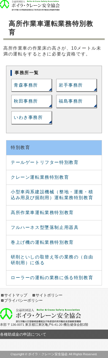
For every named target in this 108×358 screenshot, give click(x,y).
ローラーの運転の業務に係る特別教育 (52, 277)
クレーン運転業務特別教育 (40, 177)
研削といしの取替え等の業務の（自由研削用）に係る (52, 260)
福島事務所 (71, 101)
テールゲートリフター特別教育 (45, 162)
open (90, 6)
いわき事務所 (28, 117)
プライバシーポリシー (23, 300)
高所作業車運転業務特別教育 (42, 212)
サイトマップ (15, 295)
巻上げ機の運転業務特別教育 (42, 242)
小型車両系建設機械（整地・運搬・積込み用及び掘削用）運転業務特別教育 (52, 194)
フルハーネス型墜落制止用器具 (45, 227)
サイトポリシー (49, 295)
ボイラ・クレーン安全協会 (30, 3)
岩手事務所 (71, 85)
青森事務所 (26, 85)
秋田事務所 (26, 101)
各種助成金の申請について (23, 334)
